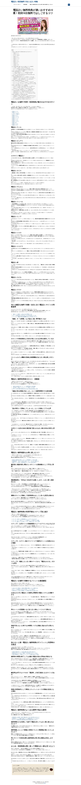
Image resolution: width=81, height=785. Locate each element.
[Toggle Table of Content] (35, 50)
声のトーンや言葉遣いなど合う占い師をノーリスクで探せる (23, 87)
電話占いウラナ (16, 65)
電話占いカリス (16, 56)
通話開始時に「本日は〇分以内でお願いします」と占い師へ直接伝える (25, 461)
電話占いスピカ (16, 64)
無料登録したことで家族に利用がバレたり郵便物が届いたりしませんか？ (25, 96)
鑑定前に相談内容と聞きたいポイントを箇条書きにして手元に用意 (24, 459)
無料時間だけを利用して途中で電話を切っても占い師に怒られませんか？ (25, 95)
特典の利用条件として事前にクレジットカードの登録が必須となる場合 (24, 93)
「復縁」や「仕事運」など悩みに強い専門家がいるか (22, 67)
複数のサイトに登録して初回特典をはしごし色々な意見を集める (23, 79)
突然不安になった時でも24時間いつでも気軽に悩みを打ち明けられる (24, 88)
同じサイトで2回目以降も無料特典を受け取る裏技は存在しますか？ (24, 97)
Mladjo (44, 783)
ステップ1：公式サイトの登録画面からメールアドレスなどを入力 (24, 81)
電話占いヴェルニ (16, 57)
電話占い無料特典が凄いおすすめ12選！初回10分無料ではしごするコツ (41, 4)
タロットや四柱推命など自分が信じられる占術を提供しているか (23, 68)
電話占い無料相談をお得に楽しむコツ (18, 75)
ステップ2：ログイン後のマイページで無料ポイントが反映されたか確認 (25, 82)
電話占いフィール (16, 58)
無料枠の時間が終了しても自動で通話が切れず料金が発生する (23, 90)
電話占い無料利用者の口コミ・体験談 (18, 71)
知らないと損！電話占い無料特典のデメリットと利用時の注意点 (22, 89)
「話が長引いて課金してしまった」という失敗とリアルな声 (23, 73)
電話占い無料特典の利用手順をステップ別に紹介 (20, 80)
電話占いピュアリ (15, 112)
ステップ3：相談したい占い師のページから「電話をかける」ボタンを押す (25, 83)
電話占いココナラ (15, 121)
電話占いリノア (16, 59)
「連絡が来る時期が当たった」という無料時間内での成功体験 (23, 72)
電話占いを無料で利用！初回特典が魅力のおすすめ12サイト (22, 51)
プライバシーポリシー (17, 4)
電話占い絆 (14, 122)
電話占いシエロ (16, 60)
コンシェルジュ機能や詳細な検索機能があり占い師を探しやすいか (24, 316)
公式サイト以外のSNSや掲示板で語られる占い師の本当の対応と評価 (24, 74)
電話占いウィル (16, 52)
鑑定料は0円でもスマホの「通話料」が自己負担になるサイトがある (25, 653)
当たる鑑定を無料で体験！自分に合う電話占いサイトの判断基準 (22, 66)
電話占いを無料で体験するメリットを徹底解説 (20, 85)
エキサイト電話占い (17, 55)
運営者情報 (25, 4)
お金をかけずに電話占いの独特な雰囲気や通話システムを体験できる (24, 86)
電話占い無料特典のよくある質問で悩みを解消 (20, 94)
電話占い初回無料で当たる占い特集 (24, 2)
